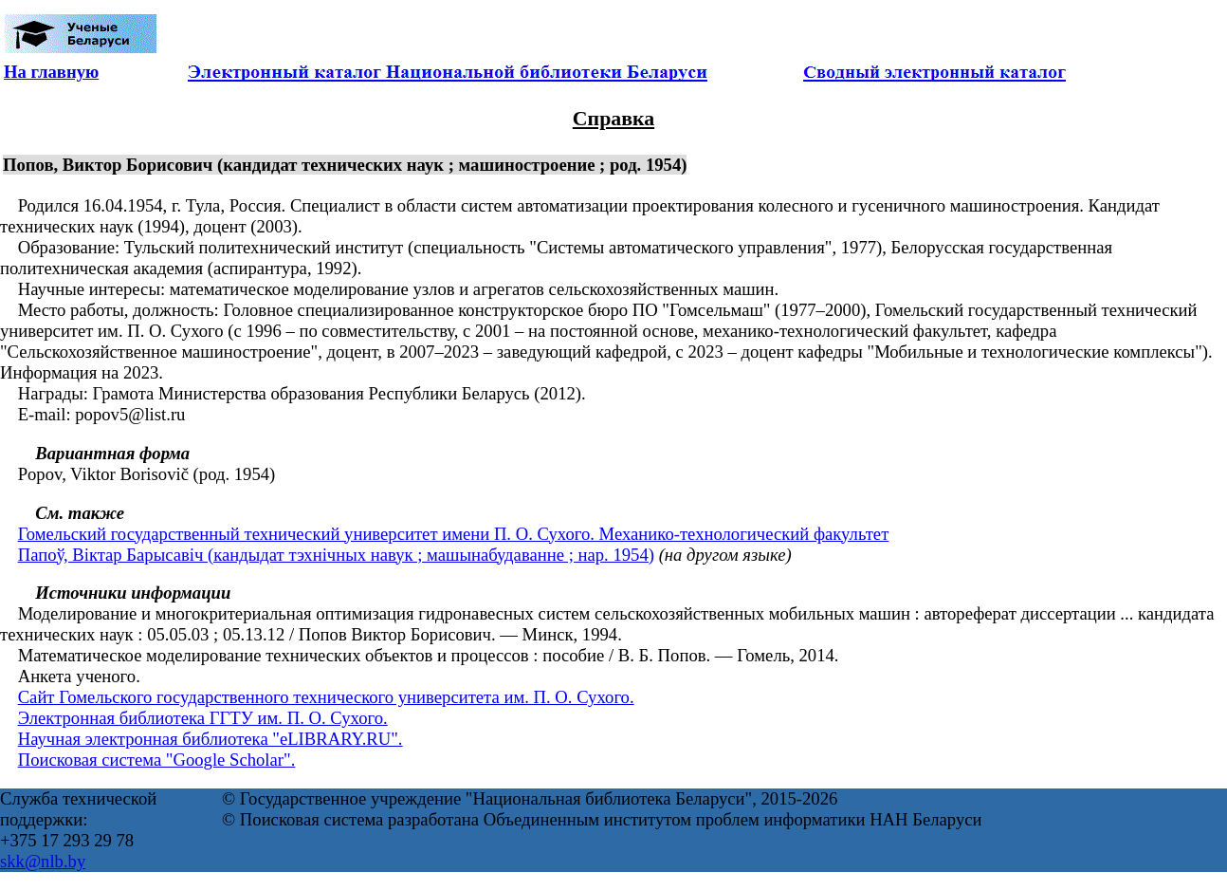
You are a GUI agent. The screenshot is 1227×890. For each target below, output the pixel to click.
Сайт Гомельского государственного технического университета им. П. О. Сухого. (326, 697)
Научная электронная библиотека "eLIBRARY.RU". (210, 739)
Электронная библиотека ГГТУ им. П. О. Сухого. (203, 718)
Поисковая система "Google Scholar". (157, 759)
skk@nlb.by (42, 861)
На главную (51, 72)
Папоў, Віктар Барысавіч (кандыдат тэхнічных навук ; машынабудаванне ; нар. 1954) (336, 555)
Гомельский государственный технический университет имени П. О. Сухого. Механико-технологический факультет (453, 534)
